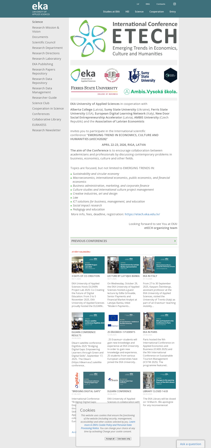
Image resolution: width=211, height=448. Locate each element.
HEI (127, 11)
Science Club (40, 103)
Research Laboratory (46, 59)
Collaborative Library (46, 119)
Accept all (110, 439)
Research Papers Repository (43, 71)
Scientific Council (43, 42)
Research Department (47, 48)
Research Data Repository (42, 81)
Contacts (160, 4)
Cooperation (156, 11)
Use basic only (124, 439)
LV (138, 4)
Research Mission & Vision (45, 29)
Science (139, 11)
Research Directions (46, 53)
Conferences (41, 114)
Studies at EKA (111, 11)
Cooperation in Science (48, 108)
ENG (148, 4)
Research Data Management (42, 90)
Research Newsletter (46, 130)
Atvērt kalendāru (81, 251)
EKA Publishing (42, 64)
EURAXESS (39, 125)
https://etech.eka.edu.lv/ (142, 214)
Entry (173, 11)
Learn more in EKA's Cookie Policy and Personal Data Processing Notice (108, 425)
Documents (40, 37)
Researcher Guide (44, 98)
